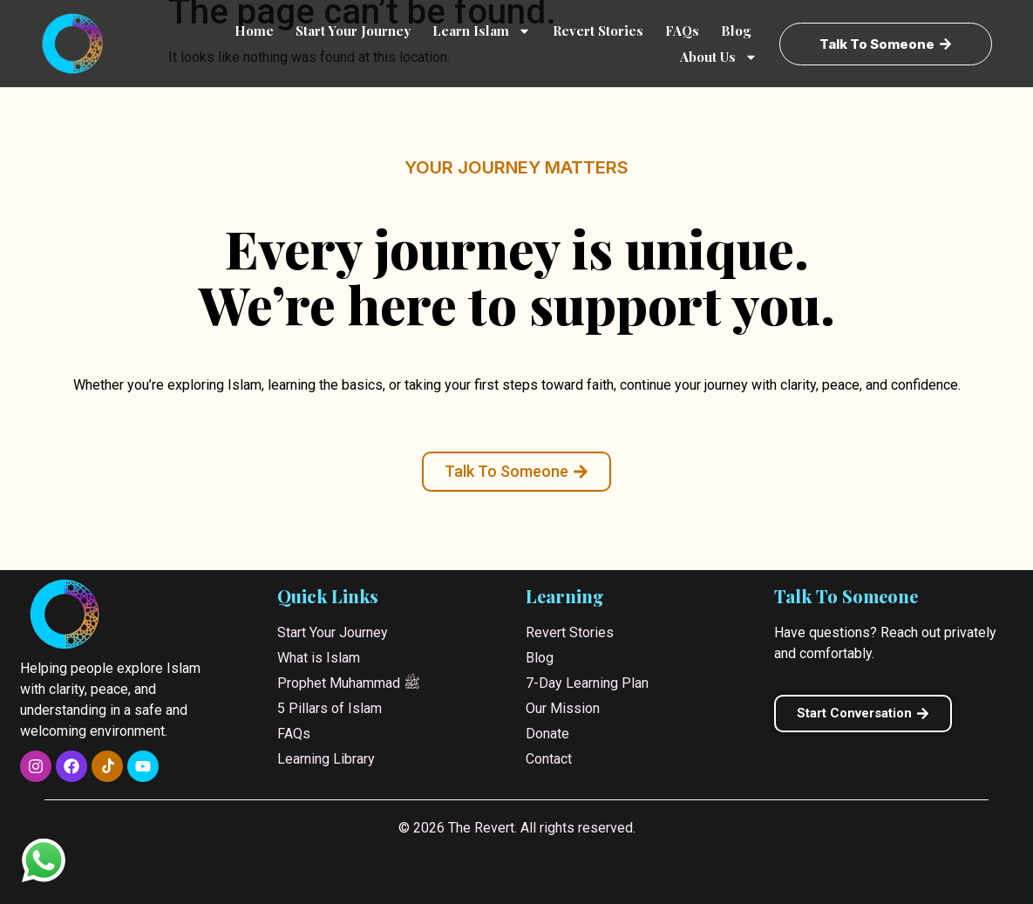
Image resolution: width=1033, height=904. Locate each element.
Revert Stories (598, 30)
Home (254, 30)
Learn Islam (481, 30)
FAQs (682, 30)
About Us (719, 57)
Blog (736, 30)
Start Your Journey (353, 30)
